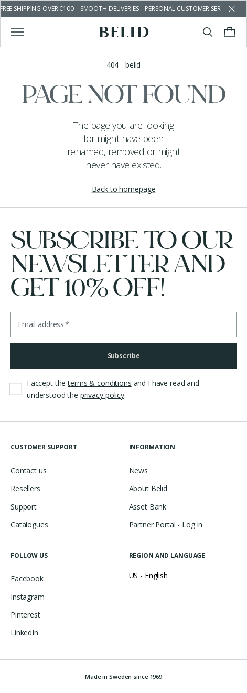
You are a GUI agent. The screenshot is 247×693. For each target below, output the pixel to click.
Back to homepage (124, 189)
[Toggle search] (208, 32)
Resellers (25, 488)
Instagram (27, 597)
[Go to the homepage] (123, 32)
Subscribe (124, 355)
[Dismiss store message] (232, 9)
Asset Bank (148, 507)
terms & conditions (99, 383)
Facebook (27, 578)
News (138, 470)
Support (23, 507)
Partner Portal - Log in (166, 524)
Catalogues (29, 524)
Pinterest (25, 615)
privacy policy (102, 395)
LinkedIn (24, 632)
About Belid (148, 488)
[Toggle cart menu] (230, 32)
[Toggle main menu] (17, 32)
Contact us (28, 470)
